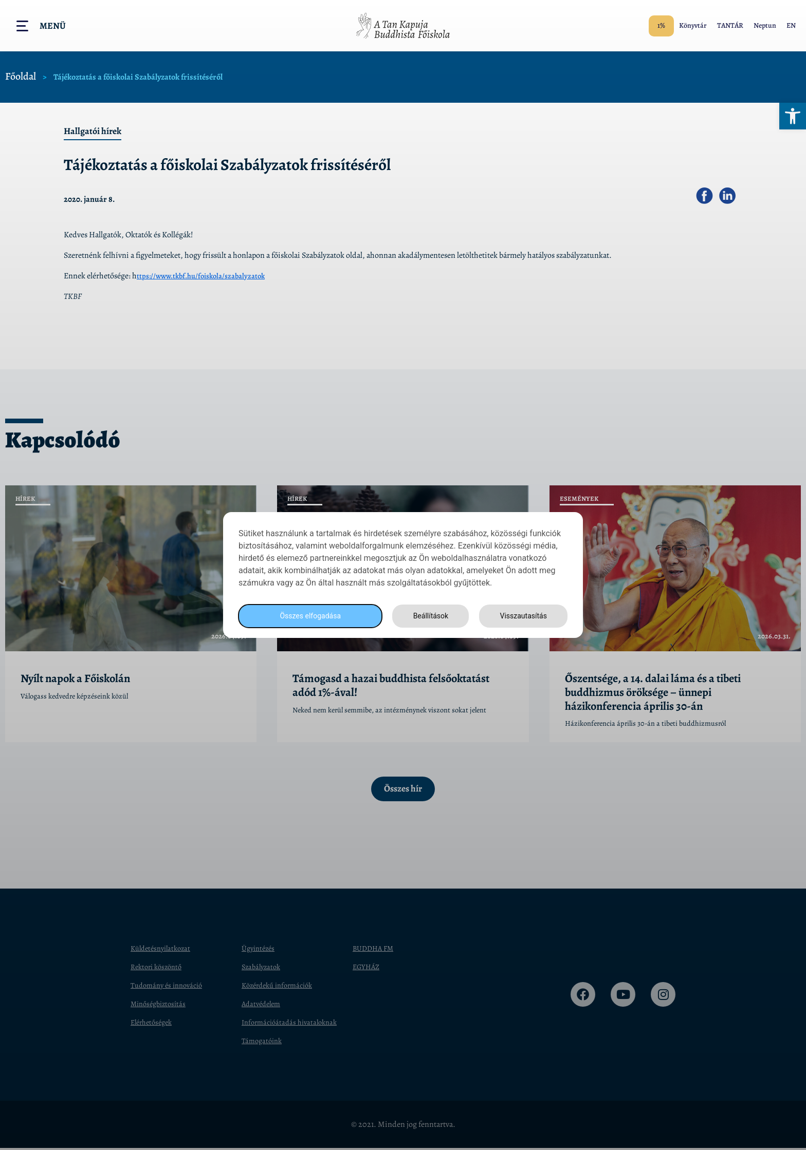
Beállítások (428, 616)
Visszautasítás (521, 616)
